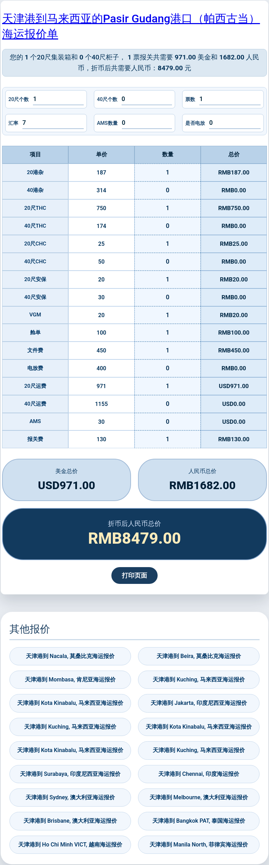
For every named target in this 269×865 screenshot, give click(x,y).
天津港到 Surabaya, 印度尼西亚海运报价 (70, 774)
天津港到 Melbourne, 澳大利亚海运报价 (199, 797)
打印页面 (134, 575)
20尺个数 (18, 99)
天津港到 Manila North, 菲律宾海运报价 (199, 844)
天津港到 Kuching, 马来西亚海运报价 (198, 679)
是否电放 (195, 123)
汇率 (13, 123)
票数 (190, 99)
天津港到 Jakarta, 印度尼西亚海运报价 (199, 703)
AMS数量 (107, 123)
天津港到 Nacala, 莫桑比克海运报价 (70, 656)
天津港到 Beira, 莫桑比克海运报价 (199, 656)
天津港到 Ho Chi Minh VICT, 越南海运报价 (70, 844)
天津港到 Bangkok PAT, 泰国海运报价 (198, 820)
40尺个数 (107, 99)
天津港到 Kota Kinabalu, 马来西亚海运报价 (70, 703)
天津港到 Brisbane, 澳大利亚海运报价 (70, 820)
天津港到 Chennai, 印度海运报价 (198, 774)
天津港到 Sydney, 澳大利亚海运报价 (70, 797)
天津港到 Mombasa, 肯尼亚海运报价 (70, 679)
